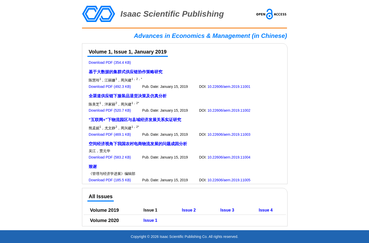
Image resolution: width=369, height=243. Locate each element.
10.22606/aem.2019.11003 (229, 134)
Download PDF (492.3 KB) (110, 86)
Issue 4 (266, 210)
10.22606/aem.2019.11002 (229, 110)
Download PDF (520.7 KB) (110, 110)
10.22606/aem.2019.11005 (229, 180)
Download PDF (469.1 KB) (110, 134)
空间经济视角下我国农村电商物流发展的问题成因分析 (138, 144)
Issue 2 (189, 210)
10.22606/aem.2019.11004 (229, 157)
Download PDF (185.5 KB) (110, 180)
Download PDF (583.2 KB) (110, 157)
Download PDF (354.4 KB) (110, 62)
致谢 (93, 166)
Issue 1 (150, 220)
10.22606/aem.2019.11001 (229, 86)
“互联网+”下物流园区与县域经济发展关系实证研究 (135, 120)
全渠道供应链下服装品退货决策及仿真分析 (128, 96)
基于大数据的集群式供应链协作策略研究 (125, 72)
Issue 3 (227, 210)
